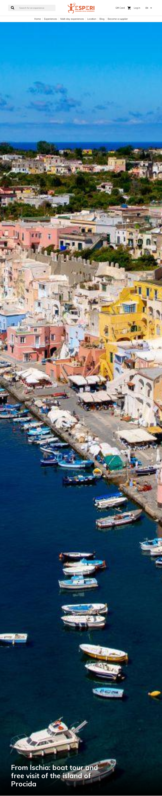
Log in (137, 7)
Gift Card (120, 7)
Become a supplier (118, 19)
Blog (102, 19)
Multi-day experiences (72, 19)
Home (37, 19)
